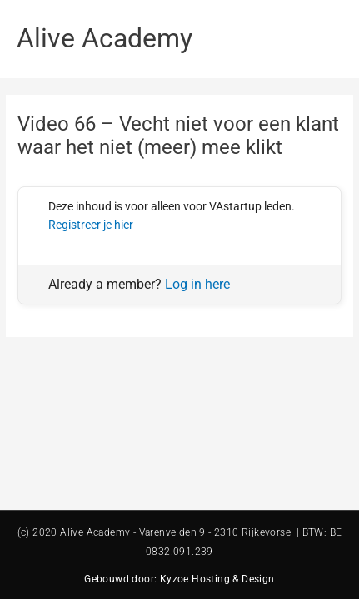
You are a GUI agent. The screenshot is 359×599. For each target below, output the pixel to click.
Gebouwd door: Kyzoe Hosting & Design (179, 579)
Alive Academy (104, 38)
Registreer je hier (90, 224)
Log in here (197, 284)
